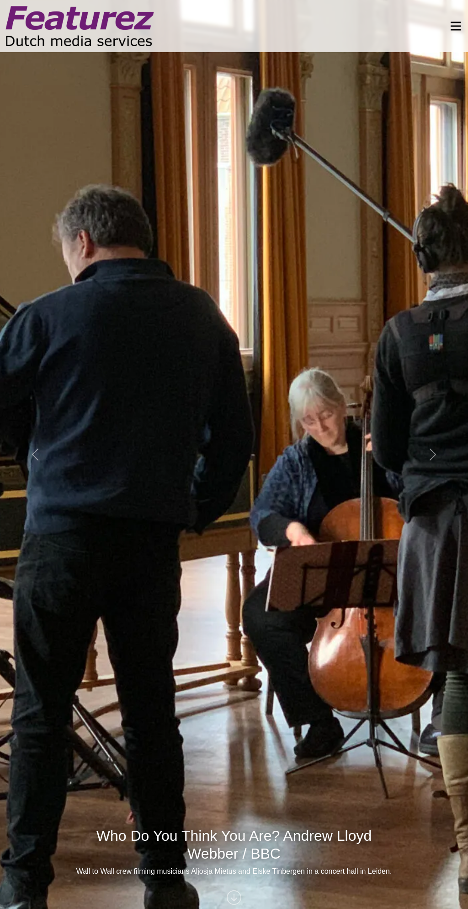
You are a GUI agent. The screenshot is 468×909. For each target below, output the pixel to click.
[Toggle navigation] (453, 26)
